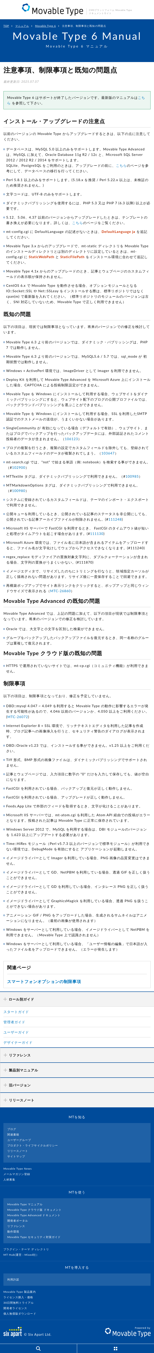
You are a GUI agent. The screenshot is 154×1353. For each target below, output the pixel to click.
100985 (132, 476)
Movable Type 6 (45, 25)
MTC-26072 (17, 717)
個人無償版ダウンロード (21, 1313)
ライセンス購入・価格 (20, 1297)
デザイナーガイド (18, 1042)
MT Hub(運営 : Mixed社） (23, 1254)
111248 (115, 519)
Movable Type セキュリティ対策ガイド (34, 1237)
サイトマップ (16, 1156)
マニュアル (22, 25)
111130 (97, 534)
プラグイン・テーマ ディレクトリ (28, 1249)
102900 (19, 467)
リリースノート (17, 1151)
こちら (121, 165)
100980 (19, 491)
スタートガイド (16, 1012)
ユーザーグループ (19, 1140)
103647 (108, 453)
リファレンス (16, 1226)
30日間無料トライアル (20, 1302)
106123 (71, 439)
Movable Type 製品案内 (21, 1291)
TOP (6, 25)
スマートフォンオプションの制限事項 (44, 981)
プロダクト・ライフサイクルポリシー (32, 1145)
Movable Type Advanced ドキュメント (33, 1215)
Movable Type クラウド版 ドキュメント (34, 1209)
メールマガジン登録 (18, 1174)
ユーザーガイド (16, 1032)
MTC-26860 (60, 591)
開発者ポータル (17, 1220)
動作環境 (13, 1231)
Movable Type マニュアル (25, 1204)
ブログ (11, 1129)
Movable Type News (19, 1168)
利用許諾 (13, 1279)
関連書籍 (13, 1134)
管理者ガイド (14, 1022)
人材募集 (11, 1179)
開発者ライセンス (17, 1308)
